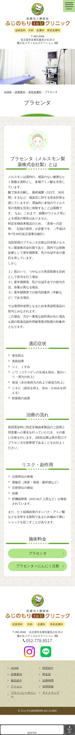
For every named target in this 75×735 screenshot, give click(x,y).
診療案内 (16, 674)
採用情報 (48, 686)
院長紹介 (48, 668)
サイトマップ (50, 692)
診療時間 (48, 680)
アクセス (16, 686)
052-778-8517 (39, 640)
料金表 (46, 674)
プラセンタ (38, 553)
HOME (15, 668)
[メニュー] (69, 6)
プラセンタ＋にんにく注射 (37, 566)
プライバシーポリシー (23, 694)
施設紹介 (16, 680)
